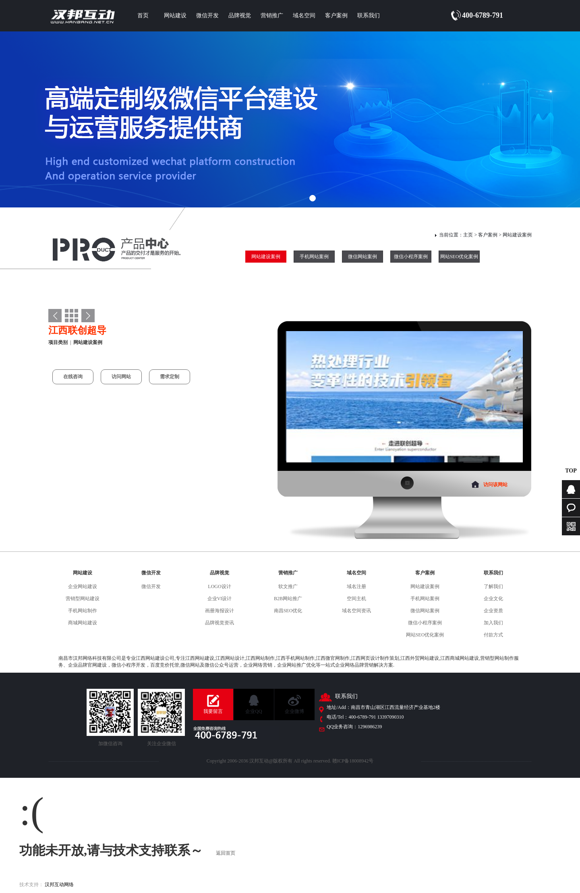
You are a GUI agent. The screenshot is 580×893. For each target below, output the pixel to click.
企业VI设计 (219, 598)
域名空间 (304, 15)
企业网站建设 (82, 586)
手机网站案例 (314, 256)
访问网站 (121, 376)
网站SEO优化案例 (459, 256)
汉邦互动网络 (59, 884)
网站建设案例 (517, 235)
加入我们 (493, 623)
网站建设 (175, 15)
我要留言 (213, 711)
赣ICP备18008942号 (353, 761)
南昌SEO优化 (288, 610)
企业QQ (253, 711)
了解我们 (493, 586)
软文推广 (288, 586)
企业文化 (493, 598)
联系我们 (368, 15)
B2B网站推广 (288, 598)
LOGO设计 (219, 586)
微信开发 (207, 15)
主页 (468, 235)
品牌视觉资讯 (219, 623)
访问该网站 (495, 484)
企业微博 (294, 711)
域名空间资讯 (356, 610)
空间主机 (356, 598)
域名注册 (356, 586)
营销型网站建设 (82, 598)
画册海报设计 (219, 610)
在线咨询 (73, 376)
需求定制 (169, 376)
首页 (143, 15)
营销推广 (272, 15)
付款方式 (493, 635)
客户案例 (336, 15)
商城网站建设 (82, 623)
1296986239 (370, 726)
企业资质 (493, 610)
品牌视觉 (239, 15)
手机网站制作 (82, 610)
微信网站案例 (362, 256)
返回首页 (225, 853)
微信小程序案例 (411, 256)
